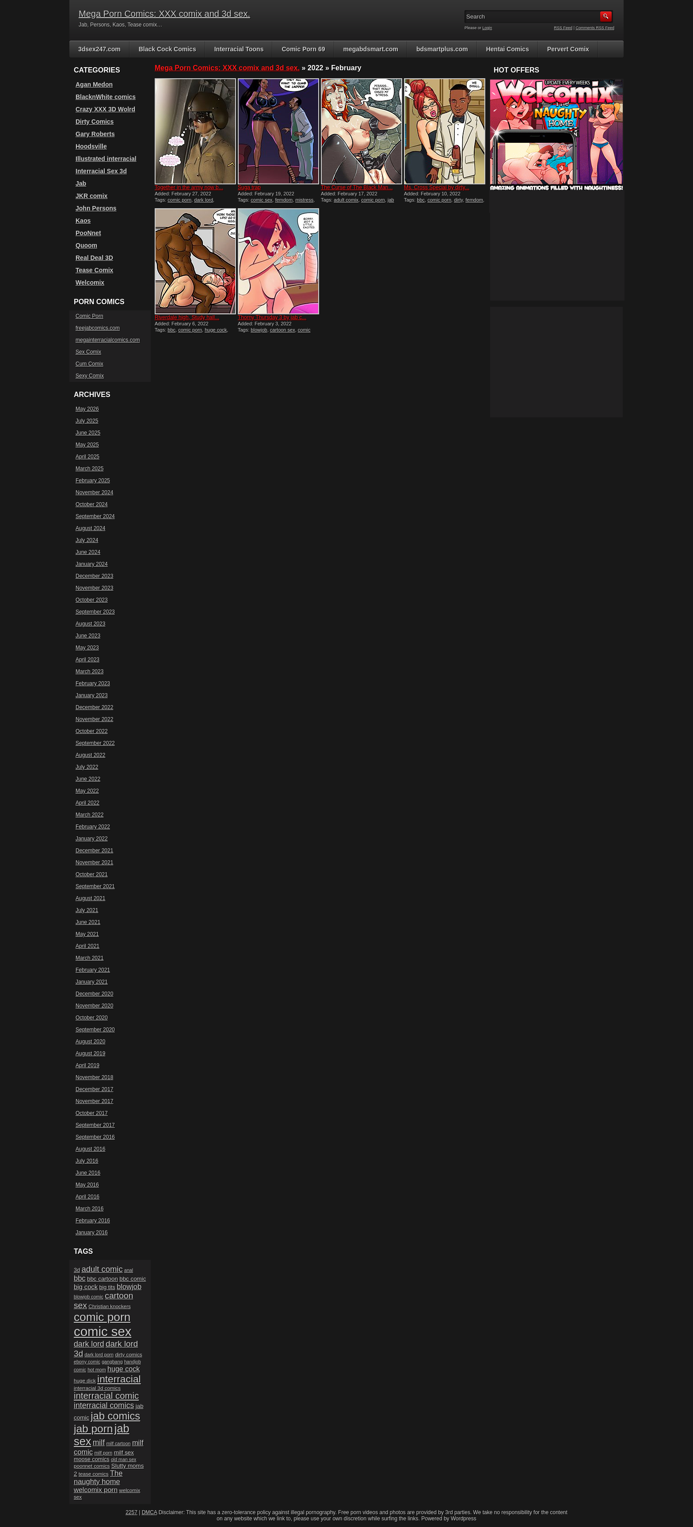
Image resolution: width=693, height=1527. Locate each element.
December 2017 (94, 1089)
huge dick (85, 1380)
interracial (119, 1379)
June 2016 (88, 1173)
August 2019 (90, 1053)
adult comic (101, 1269)
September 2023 (95, 612)
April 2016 (87, 1197)
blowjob (259, 329)
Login (487, 28)
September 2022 (95, 743)
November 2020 (94, 1006)
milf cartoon (118, 1443)
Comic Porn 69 (303, 49)
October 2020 (92, 1018)
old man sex (123, 1459)
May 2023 (87, 648)
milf (99, 1442)
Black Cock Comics (167, 49)
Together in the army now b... (189, 187)
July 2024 (87, 540)
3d (77, 1270)
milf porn (103, 1452)
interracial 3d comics (97, 1388)
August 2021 (90, 898)
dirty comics (128, 1354)
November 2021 (94, 862)
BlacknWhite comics (106, 96)
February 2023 (93, 683)
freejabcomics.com (98, 328)
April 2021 (87, 946)
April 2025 (87, 457)
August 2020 (90, 1041)
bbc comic (132, 1278)
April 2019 (87, 1065)
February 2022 (93, 827)
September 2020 (95, 1030)
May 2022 (87, 791)
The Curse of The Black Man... (357, 187)
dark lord (203, 199)
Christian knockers (109, 1306)
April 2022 (87, 803)
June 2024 (88, 552)
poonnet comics (92, 1466)
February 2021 (93, 970)
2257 (131, 1512)
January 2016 (92, 1232)
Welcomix (90, 282)
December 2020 (94, 994)
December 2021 (94, 850)
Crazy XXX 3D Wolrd (105, 109)
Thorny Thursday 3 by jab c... (272, 317)
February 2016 (93, 1221)
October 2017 (92, 1113)
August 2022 (90, 755)
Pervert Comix (568, 49)
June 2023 (88, 636)
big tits (107, 1287)
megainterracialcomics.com (108, 340)
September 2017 (95, 1125)
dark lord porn (99, 1354)
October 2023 (92, 600)
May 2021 (87, 934)
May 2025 (87, 445)
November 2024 (94, 492)
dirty (458, 199)
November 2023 (94, 588)
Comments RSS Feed (594, 28)
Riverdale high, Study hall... (187, 317)
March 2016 (89, 1209)
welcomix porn (96, 1489)
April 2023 (87, 660)
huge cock (216, 329)
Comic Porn (89, 316)
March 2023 (89, 671)
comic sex (261, 199)
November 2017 (94, 1101)
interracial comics (104, 1405)
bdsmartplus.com (442, 49)
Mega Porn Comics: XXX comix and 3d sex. (164, 14)
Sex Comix (88, 352)
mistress (304, 199)
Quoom (86, 245)
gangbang (112, 1361)
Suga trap (249, 187)
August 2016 (90, 1149)
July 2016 (87, 1161)
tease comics (94, 1474)
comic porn (179, 199)
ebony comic (87, 1361)
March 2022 (89, 815)
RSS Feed (563, 28)
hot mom (97, 1369)
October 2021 (92, 874)
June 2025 (88, 433)
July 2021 (87, 910)
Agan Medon (94, 84)
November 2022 (94, 719)
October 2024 (92, 504)
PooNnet (88, 233)
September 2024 (95, 516)
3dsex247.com (99, 49)
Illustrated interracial (106, 158)
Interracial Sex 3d (101, 171)
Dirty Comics (95, 121)
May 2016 (87, 1185)
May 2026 (87, 409)
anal (128, 1270)
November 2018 (94, 1077)
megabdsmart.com (370, 49)
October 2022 (92, 731)
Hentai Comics (507, 49)
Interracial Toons (239, 49)
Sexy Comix (90, 376)
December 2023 (94, 576)
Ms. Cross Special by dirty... (436, 187)
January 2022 (92, 839)
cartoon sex (282, 329)
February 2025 (93, 480)
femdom (284, 199)
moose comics (92, 1459)
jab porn (93, 1429)
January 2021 (92, 982)
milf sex (124, 1452)
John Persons (96, 208)
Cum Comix (89, 364)
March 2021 (89, 958)
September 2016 (95, 1137)
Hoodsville (91, 146)
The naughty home (98, 1477)
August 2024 (90, 528)
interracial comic (106, 1396)
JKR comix (91, 195)
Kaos (83, 220)
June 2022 (88, 779)
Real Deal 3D (94, 257)
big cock (86, 1286)
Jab (81, 183)
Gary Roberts (95, 133)
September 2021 (95, 886)
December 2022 (94, 707)
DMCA (149, 1512)
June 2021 (88, 922)
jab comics (115, 1416)
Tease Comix (94, 270)
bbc (421, 199)
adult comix (346, 199)
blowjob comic (88, 1296)
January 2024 (92, 564)
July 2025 (87, 421)
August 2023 (90, 624)
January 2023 (92, 695)
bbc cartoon (102, 1278)
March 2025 (89, 469)
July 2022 (87, 767)
